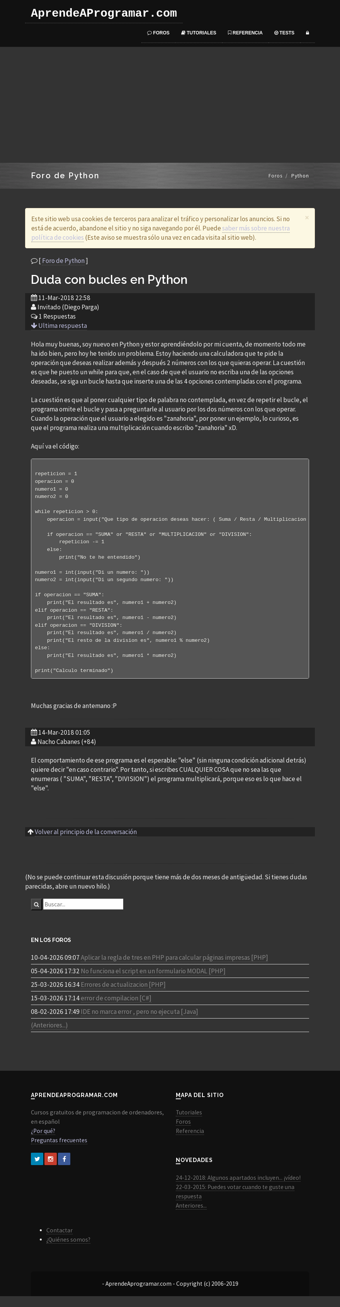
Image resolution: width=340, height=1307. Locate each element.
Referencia (245, 33)
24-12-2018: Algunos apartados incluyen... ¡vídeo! (238, 1188)
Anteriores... (191, 1216)
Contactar (59, 1241)
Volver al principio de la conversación (86, 842)
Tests (284, 33)
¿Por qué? (43, 1141)
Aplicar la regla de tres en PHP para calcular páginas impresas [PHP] (174, 968)
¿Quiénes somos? (68, 1250)
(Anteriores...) (49, 1036)
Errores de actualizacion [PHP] (123, 995)
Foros (158, 33)
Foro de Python (63, 260)
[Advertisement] (170, 105)
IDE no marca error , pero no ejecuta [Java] (139, 1022)
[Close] (307, 217)
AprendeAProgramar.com (104, 13)
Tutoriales (198, 33)
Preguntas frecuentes (59, 1151)
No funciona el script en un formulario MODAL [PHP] (153, 982)
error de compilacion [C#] (116, 1009)
